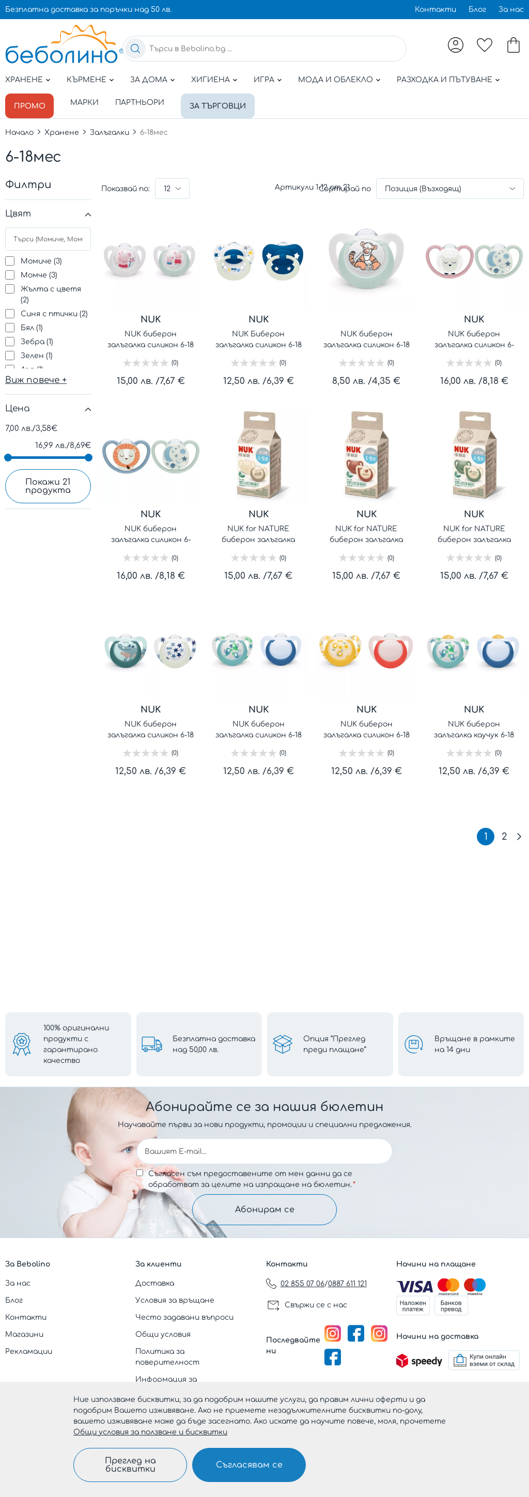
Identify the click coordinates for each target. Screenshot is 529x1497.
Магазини (24, 1334)
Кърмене (86, 80)
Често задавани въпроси (184, 1317)
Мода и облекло (335, 80)
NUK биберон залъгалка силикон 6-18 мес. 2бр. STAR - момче (258, 728)
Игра (264, 80)
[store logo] (64, 44)
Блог (477, 9)
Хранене (24, 80)
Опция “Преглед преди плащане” (334, 1044)
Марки (87, 102)
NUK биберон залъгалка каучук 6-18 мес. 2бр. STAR (474, 728)
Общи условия (163, 1334)
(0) (175, 360)
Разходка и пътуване (444, 80)
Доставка (154, 1283)
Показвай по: (125, 187)
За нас (511, 9)
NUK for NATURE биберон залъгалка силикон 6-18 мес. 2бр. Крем (258, 533)
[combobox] (264, 48)
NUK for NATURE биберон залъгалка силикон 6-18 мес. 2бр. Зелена (474, 533)
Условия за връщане (174, 1300)
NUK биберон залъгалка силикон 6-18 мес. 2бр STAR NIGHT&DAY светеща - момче (151, 728)
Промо (30, 102)
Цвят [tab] (18, 212)
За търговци (222, 102)
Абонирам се (264, 1209)
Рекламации (28, 1351)
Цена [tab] (17, 406)
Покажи (48, 484)
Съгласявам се (249, 1465)
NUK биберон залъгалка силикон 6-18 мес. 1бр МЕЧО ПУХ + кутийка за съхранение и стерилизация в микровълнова (366, 338)
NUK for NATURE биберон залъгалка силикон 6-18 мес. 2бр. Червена (366, 533)
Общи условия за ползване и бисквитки (150, 1432)
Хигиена (210, 80)
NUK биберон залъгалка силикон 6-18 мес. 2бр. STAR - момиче (366, 728)
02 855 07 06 (302, 1284)
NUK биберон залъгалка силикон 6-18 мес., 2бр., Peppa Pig (150, 338)
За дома (148, 80)
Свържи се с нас (316, 1305)
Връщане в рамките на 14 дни (474, 1044)
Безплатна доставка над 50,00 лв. (214, 1044)
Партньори (142, 102)
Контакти (435, 9)
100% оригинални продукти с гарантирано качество (76, 1044)
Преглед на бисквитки (130, 1465)
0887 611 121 (347, 1284)
